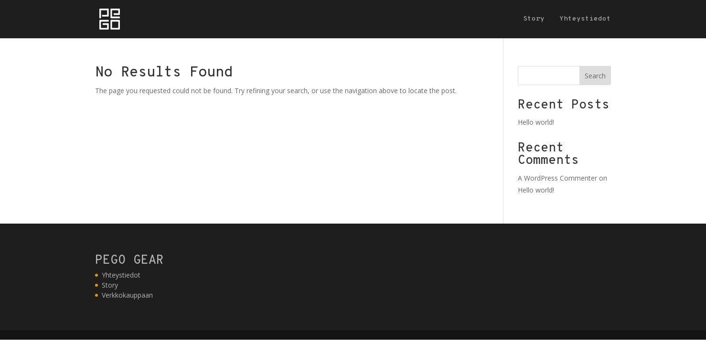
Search (595, 75)
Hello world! (536, 122)
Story (534, 19)
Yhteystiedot (585, 19)
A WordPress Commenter (557, 178)
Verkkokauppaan (127, 295)
